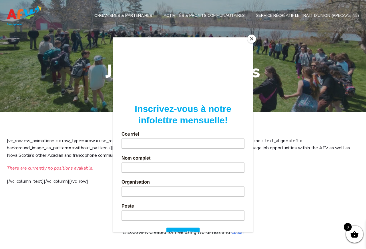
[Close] (251, 39)
